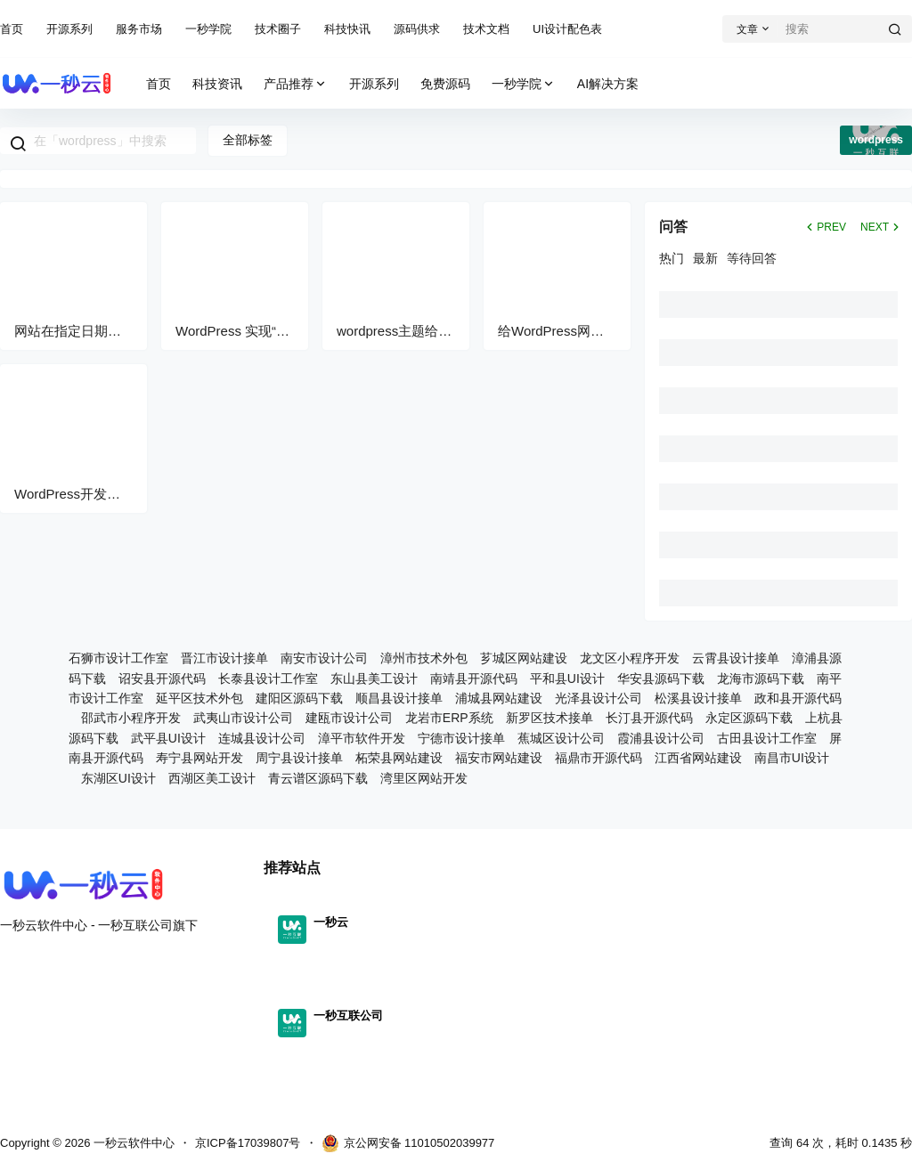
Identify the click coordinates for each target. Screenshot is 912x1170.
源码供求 (417, 29)
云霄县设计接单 (735, 658)
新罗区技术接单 (549, 718)
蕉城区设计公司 (561, 738)
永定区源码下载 (749, 718)
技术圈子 (278, 29)
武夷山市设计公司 (243, 718)
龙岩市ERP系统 (449, 718)
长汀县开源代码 (649, 718)
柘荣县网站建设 (399, 758)
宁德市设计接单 (461, 738)
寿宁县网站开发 (199, 758)
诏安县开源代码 (162, 678)
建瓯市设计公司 (349, 718)
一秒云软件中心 (132, 1143)
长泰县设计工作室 (268, 678)
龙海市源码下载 (760, 678)
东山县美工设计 (374, 678)
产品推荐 (296, 84)
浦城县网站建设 (498, 698)
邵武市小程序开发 (131, 718)
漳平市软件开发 (361, 738)
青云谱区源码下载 (318, 778)
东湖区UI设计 (118, 778)
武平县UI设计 (168, 738)
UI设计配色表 (567, 29)
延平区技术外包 (199, 698)
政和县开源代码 (798, 698)
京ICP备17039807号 (248, 1143)
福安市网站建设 (498, 758)
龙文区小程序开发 (630, 658)
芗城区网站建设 (523, 658)
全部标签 (248, 140)
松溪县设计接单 (698, 698)
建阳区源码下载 (299, 698)
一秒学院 (208, 29)
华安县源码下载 (660, 678)
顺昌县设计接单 (399, 698)
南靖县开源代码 (473, 678)
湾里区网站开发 (424, 778)
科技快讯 (347, 29)
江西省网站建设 (698, 758)
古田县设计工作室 (767, 738)
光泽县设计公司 (598, 698)
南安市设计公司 (324, 658)
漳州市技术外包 (424, 658)
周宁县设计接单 (299, 758)
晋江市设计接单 (224, 658)
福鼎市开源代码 (598, 758)
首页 (11, 29)
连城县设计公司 (261, 738)
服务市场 (139, 29)
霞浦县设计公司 (660, 738)
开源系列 (69, 29)
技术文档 (486, 29)
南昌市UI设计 (791, 758)
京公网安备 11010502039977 (408, 1143)
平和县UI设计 (567, 678)
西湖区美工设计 (212, 778)
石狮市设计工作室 (118, 658)
